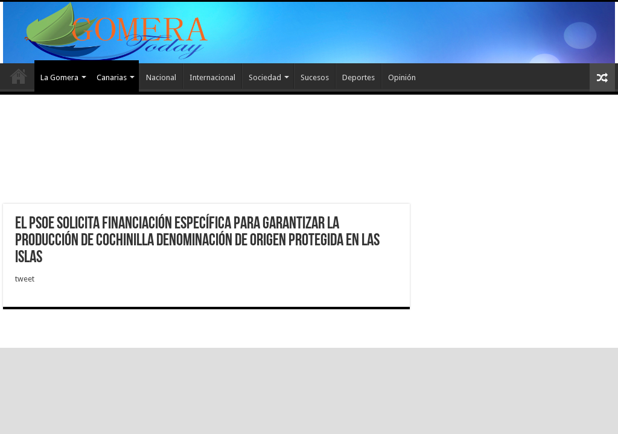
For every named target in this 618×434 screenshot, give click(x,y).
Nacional (161, 77)
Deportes (358, 77)
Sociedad (265, 77)
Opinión (402, 77)
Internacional (212, 77)
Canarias (112, 77)
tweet (24, 278)
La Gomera (59, 77)
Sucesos (315, 77)
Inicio (18, 76)
